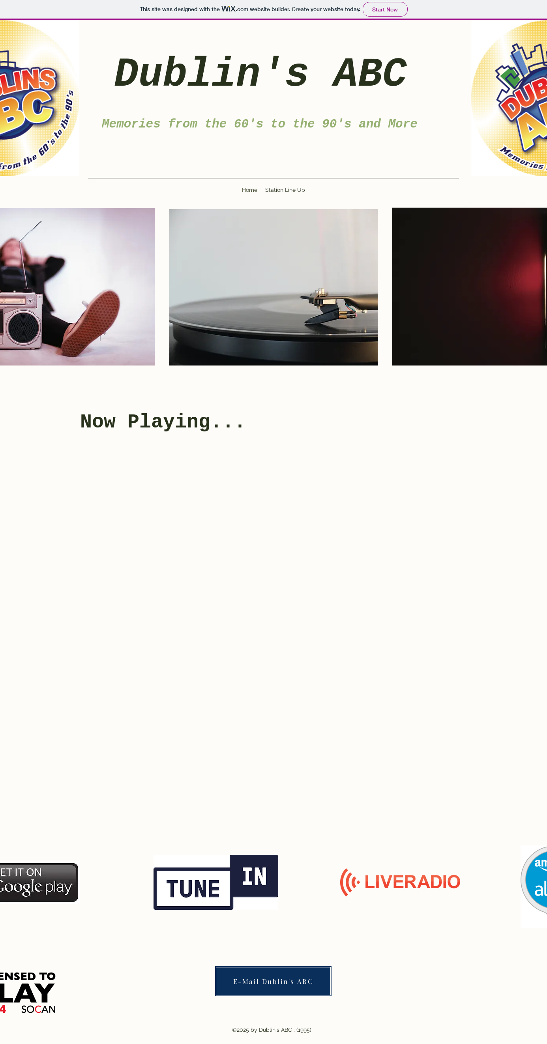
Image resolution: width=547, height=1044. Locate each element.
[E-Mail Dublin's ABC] (273, 981)
